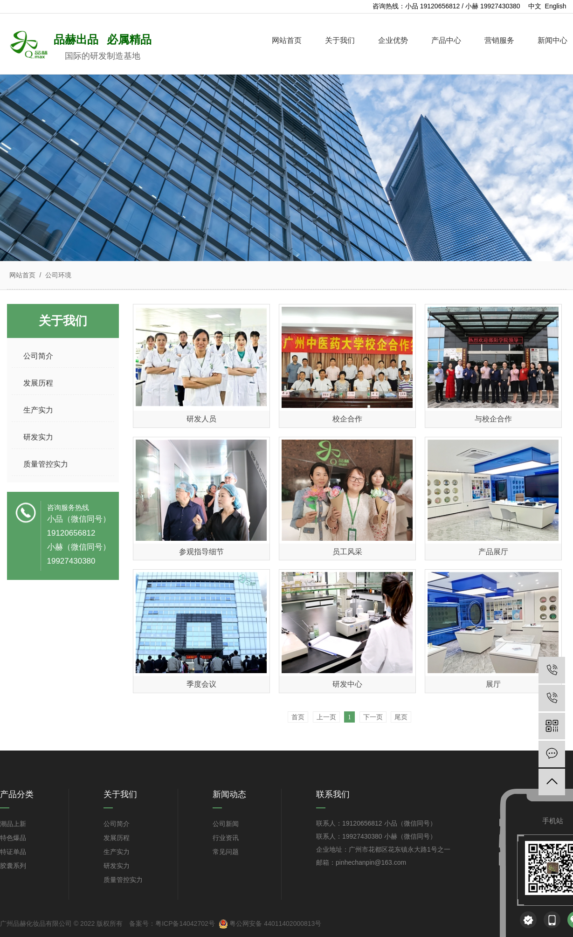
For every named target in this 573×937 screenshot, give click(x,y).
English (555, 6)
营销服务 (499, 40)
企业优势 (393, 40)
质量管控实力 (123, 879)
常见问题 (226, 851)
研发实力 (117, 865)
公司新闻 (226, 823)
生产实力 (117, 851)
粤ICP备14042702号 (185, 923)
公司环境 (57, 275)
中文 (534, 6)
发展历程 (117, 837)
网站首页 (287, 40)
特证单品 (13, 851)
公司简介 (117, 823)
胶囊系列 (13, 865)
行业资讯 (226, 837)
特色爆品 (13, 837)
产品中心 (446, 40)
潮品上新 (13, 823)
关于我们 (340, 40)
